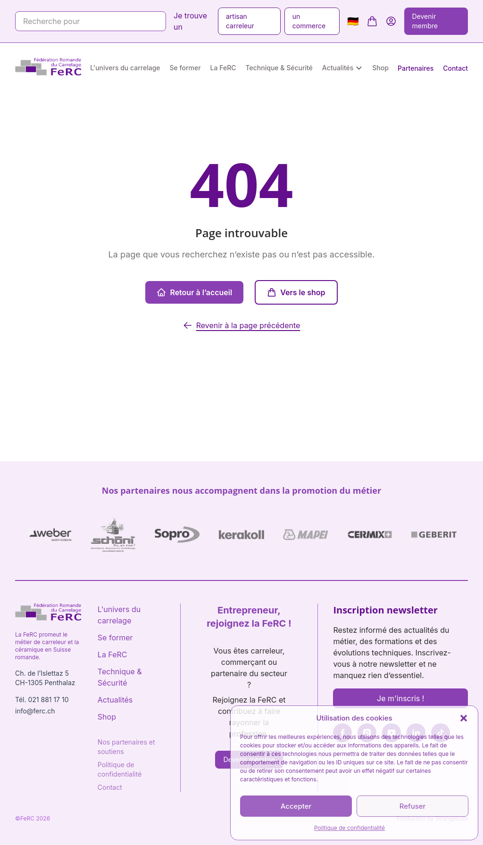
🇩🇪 (353, 21)
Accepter (296, 806)
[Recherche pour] (90, 21)
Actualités (337, 68)
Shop (380, 68)
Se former (185, 68)
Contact (455, 68)
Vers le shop (296, 292)
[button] (463, 718)
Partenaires (415, 68)
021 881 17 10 (48, 700)
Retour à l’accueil (194, 292)
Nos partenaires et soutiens (126, 746)
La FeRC (223, 68)
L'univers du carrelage (125, 68)
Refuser (413, 806)
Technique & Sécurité (279, 68)
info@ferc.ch (35, 711)
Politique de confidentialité (349, 827)
